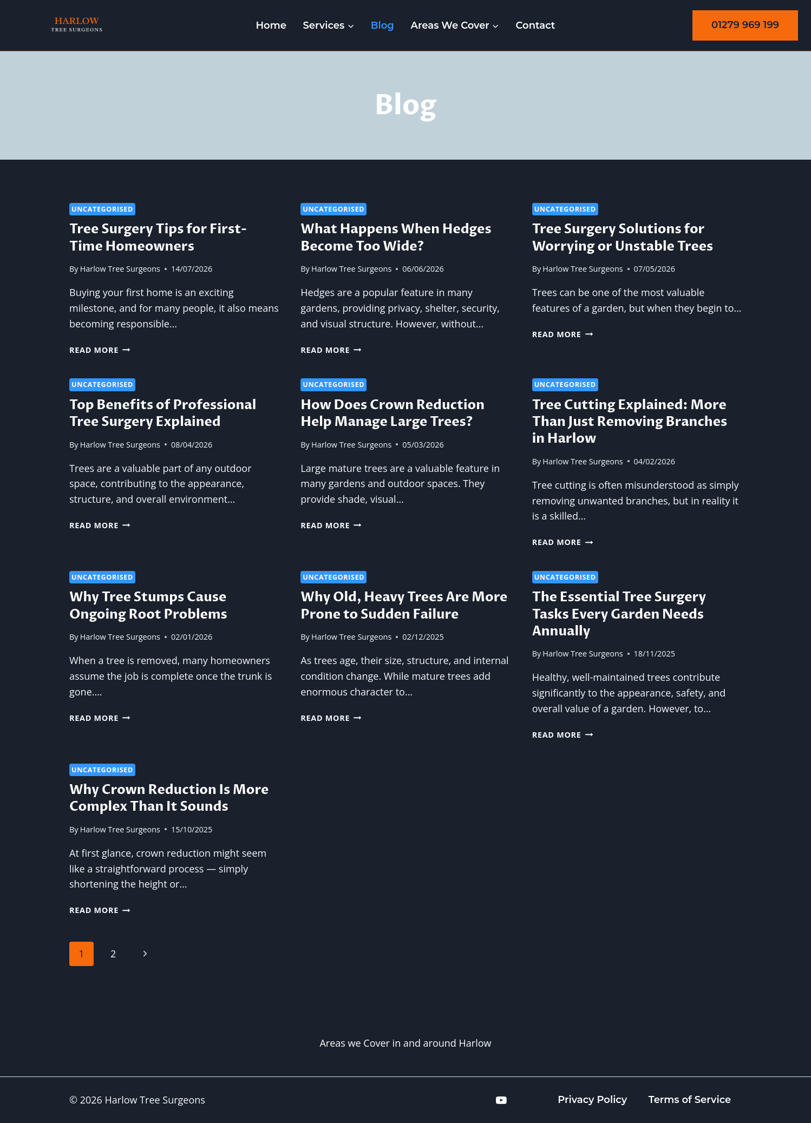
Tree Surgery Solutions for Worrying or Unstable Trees (623, 237)
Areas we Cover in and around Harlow (405, 1042)
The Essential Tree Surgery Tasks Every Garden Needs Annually (619, 614)
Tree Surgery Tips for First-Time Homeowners (158, 237)
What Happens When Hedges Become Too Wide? (395, 237)
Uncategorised (102, 209)
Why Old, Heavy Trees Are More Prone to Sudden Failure (403, 605)
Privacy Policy (592, 1100)
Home (271, 25)
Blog (382, 25)
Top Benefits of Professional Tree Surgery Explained (162, 413)
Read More (99, 350)
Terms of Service (690, 1100)
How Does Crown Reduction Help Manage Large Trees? (392, 413)
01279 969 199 (745, 25)
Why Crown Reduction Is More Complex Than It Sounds (169, 798)
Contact (535, 25)
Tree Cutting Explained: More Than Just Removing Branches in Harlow (629, 422)
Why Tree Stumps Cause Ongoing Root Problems (148, 605)
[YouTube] (501, 1100)
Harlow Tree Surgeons (120, 269)
